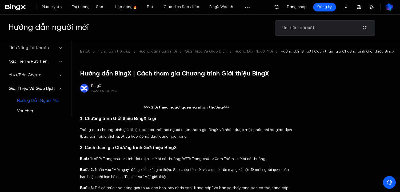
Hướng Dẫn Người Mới (38, 100)
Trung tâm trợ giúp (114, 52)
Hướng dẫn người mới (158, 52)
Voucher (25, 111)
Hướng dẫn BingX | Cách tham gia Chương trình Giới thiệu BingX (337, 52)
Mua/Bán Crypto (36, 75)
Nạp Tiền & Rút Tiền (36, 61)
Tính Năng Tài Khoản (36, 48)
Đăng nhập (297, 7)
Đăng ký (324, 7)
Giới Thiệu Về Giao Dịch (36, 88)
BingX (85, 52)
